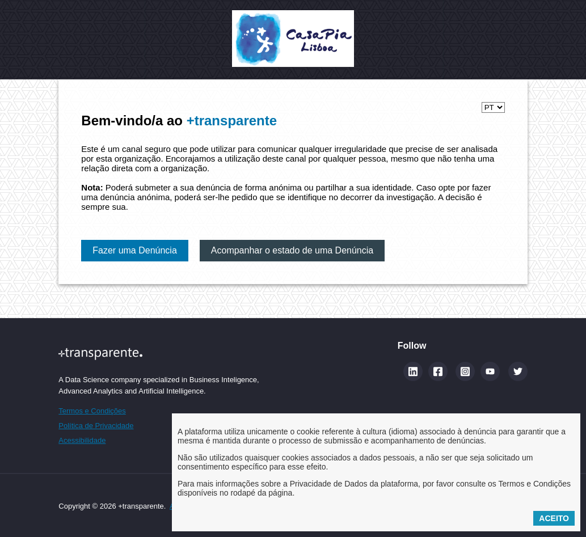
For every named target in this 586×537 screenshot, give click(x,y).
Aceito (554, 518)
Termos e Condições (92, 411)
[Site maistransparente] (158, 353)
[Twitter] (518, 371)
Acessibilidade (82, 440)
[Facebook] (438, 371)
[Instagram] (465, 371)
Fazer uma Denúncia (134, 250)
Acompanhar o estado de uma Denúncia (292, 250)
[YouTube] (490, 371)
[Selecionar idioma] (493, 107)
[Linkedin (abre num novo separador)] (413, 371)
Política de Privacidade (95, 425)
